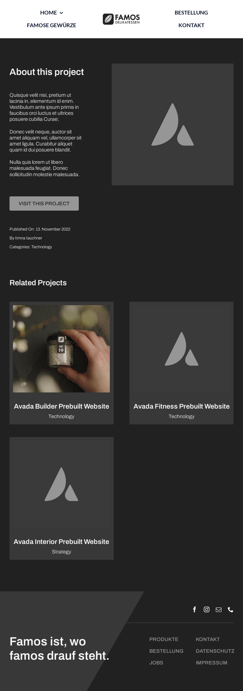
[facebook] (194, 609)
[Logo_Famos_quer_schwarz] (121, 15)
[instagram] (206, 609)
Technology (41, 247)
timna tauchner (28, 238)
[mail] (218, 609)
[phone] (231, 609)
